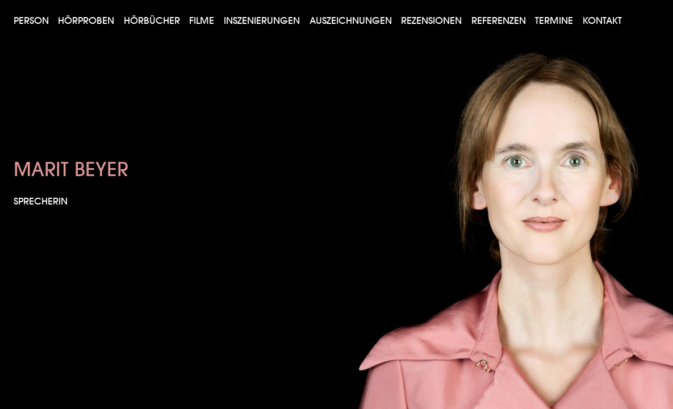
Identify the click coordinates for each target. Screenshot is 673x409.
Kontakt (602, 20)
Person (31, 20)
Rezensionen (431, 20)
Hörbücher (152, 20)
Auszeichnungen (351, 20)
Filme (201, 20)
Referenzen (498, 20)
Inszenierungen (262, 20)
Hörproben (86, 20)
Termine (554, 20)
